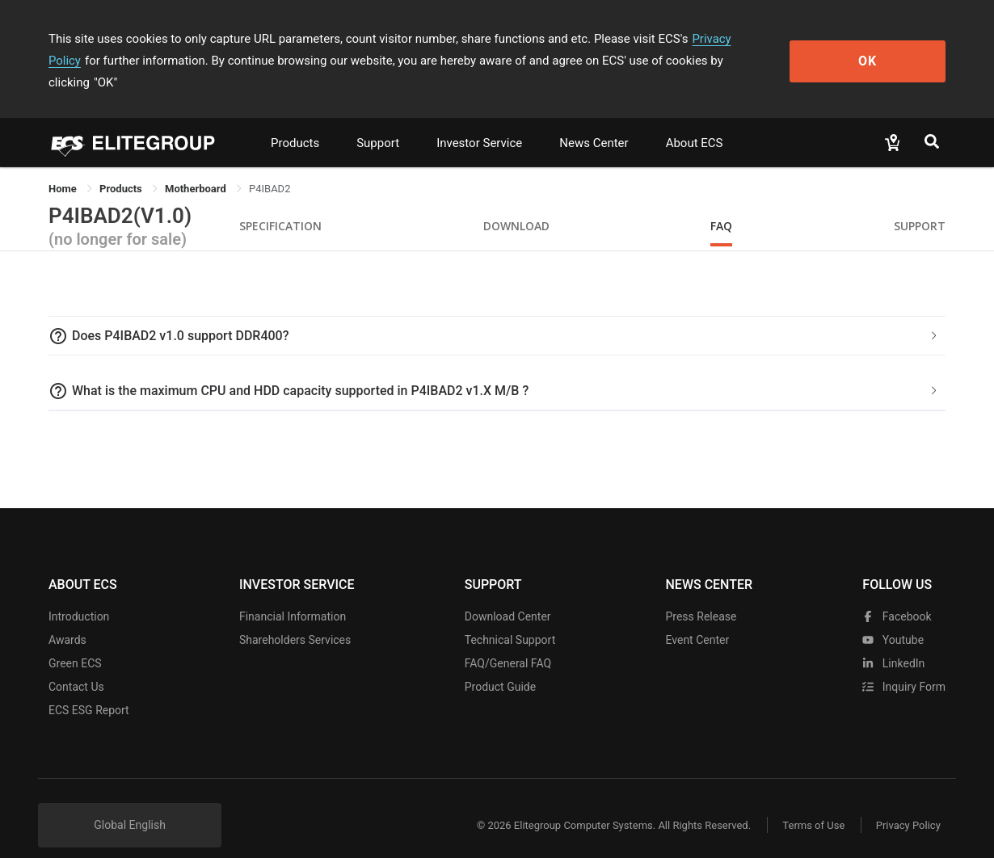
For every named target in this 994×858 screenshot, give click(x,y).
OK (879, 49)
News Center (593, 121)
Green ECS (75, 641)
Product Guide (500, 664)
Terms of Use (812, 803)
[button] (497, 314)
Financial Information (292, 594)
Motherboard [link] (197, 167)
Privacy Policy (729, 39)
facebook (896, 594)
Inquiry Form (904, 664)
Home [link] (63, 167)
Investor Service (479, 121)
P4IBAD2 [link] (269, 167)
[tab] (497, 314)
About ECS (694, 121)
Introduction (78, 594)
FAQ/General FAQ (508, 641)
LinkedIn (893, 641)
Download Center (508, 594)
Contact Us (76, 664)
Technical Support (510, 618)
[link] (122, 167)
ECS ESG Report (88, 688)
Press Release (700, 594)
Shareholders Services (295, 618)
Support (377, 121)
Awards (67, 618)
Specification (280, 204)
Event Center (697, 618)
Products (295, 121)
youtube (893, 618)
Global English (130, 803)
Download (516, 204)
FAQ (721, 204)
